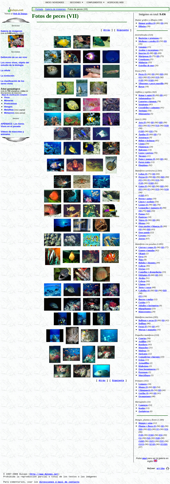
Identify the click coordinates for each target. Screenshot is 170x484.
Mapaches (143, 347)
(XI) (148, 438)
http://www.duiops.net (44, 474)
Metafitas (9, 109)
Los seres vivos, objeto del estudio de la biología (15, 63)
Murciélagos (144, 375)
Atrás (106, 30)
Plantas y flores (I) (147, 426)
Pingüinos (143, 165)
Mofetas (142, 350)
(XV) (161, 441)
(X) (140, 438)
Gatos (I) (143, 186)
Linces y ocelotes (146, 201)
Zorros (142, 238)
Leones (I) (143, 204)
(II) (165, 41)
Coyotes (142, 235)
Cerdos (142, 302)
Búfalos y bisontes (147, 262)
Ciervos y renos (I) (147, 247)
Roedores (143, 344)
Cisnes (142, 143)
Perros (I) (143, 177)
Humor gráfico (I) (147, 23)
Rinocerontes (145, 311)
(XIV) (152, 441)
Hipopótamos (145, 308)
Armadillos (144, 363)
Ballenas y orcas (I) (148, 320)
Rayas (141, 86)
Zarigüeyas (144, 411)
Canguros (143, 405)
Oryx (141, 256)
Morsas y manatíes (147, 329)
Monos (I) (143, 387)
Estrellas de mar (146, 65)
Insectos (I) (144, 53)
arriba (161, 468)
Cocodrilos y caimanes (149, 107)
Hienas (142, 223)
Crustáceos (144, 59)
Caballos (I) (144, 290)
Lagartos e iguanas (148, 101)
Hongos (8, 106)
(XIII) (141, 441)
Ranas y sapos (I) (147, 95)
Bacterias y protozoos (149, 38)
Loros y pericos (146, 153)
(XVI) (141, 444)
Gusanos (143, 47)
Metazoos (9, 113)
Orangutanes (145, 396)
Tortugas (143, 110)
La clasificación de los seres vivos (12, 82)
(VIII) (151, 80)
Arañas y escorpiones (149, 50)
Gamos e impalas (147, 250)
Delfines (142, 323)
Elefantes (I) (144, 275)
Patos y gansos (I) (147, 159)
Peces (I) (143, 74)
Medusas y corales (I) (149, 41)
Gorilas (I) (143, 393)
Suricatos (143, 353)
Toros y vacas (145, 287)
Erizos (142, 360)
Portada (39, 9)
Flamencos (144, 146)
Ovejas (142, 269)
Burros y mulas (146, 299)
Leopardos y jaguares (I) (150, 207)
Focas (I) (143, 326)
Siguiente (123, 30)
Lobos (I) (143, 174)
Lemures (143, 384)
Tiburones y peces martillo (151, 83)
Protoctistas (10, 103)
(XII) (157, 438)
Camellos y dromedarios (150, 272)
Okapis (142, 253)
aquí (144, 458)
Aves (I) (142, 122)
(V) (148, 189)
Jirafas (142, 278)
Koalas (142, 408)
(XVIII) (163, 444)
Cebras (142, 281)
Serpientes (143, 104)
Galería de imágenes (11, 31)
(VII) (141, 80)
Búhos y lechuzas (147, 140)
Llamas (142, 284)
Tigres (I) (143, 220)
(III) (149, 211)
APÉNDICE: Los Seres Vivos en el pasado (12, 125)
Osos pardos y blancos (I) (150, 226)
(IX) (151, 131)
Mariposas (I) (145, 56)
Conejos (142, 338)
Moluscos (143, 62)
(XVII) (152, 444)
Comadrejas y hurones (149, 357)
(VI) (157, 125)
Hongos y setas (146, 423)
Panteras (143, 217)
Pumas (142, 214)
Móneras (8, 100)
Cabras (142, 265)
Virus (7, 97)
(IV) (140, 189)
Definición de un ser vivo (14, 57)
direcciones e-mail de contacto (59, 482)
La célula (5, 70)
